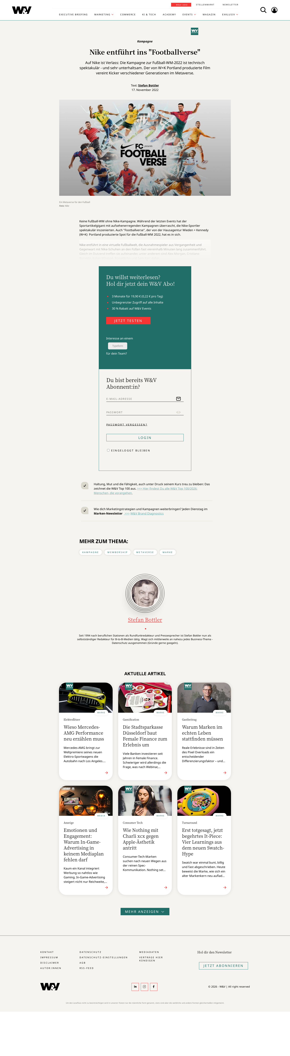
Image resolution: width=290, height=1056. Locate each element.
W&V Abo (182, 5)
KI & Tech (149, 14)
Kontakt (47, 952)
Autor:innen (50, 968)
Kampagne (90, 552)
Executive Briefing (73, 14)
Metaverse (145, 552)
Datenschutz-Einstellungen (104, 957)
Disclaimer (49, 962)
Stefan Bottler (148, 85)
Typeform (117, 345)
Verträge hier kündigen (151, 959)
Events (188, 14)
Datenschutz (91, 952)
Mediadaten (149, 952)
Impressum (49, 957)
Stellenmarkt (205, 4)
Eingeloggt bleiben (130, 450)
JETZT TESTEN (128, 320)
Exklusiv (228, 14)
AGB (83, 962)
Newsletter (230, 4)
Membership (117, 552)
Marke (168, 552)
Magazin (209, 14)
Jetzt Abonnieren (223, 965)
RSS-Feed (87, 968)
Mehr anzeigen (145, 911)
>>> (127, 513)
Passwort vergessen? (126, 424)
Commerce (128, 14)
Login (145, 437)
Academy (169, 14)
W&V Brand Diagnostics (147, 513)
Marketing (102, 14)
